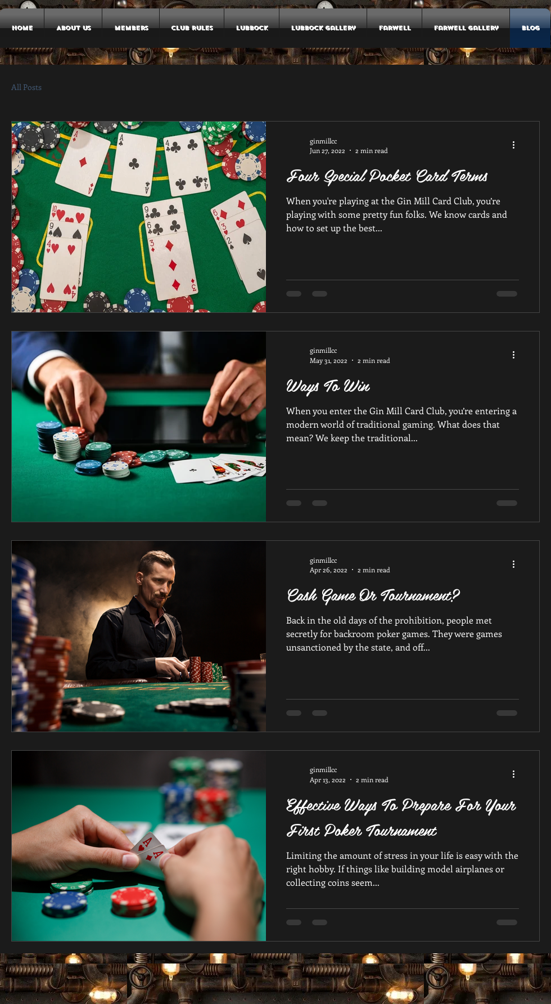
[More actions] (517, 145)
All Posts (26, 87)
